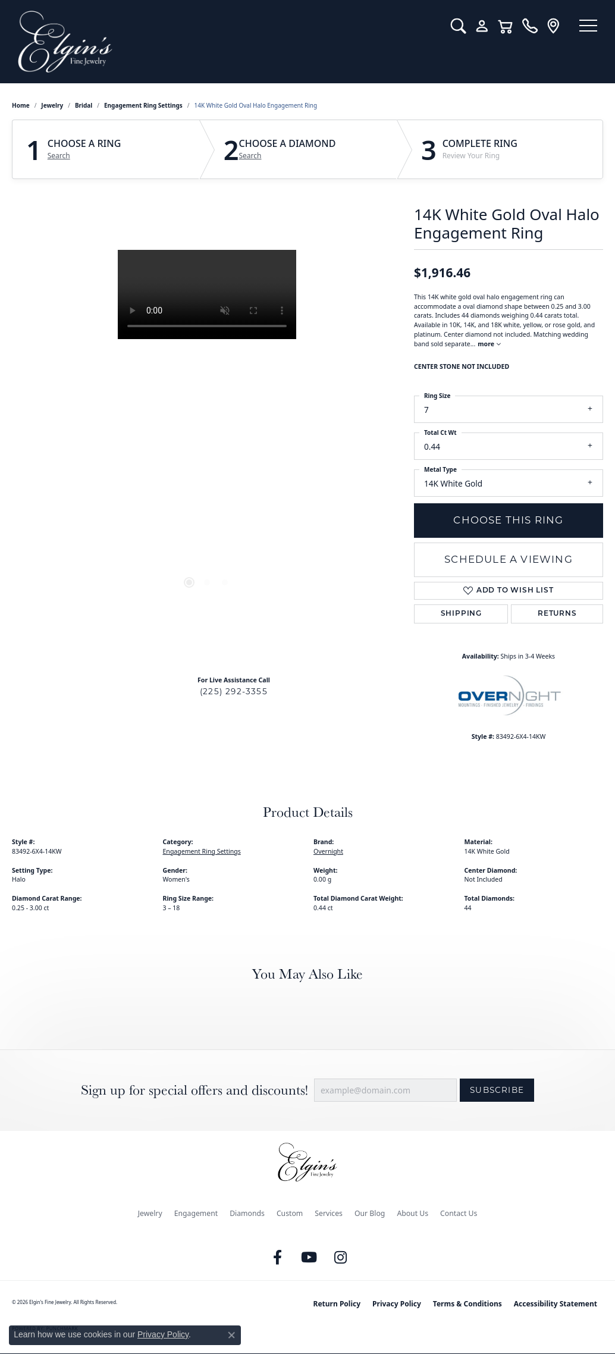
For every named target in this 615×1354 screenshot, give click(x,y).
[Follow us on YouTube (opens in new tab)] (309, 1258)
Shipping (461, 614)
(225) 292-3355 (234, 691)
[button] (452, 26)
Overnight (328, 851)
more (489, 344)
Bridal (83, 105)
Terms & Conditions (467, 1304)
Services (329, 1213)
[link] (524, 26)
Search (59, 156)
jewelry (52, 105)
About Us (412, 1213)
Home (21, 105)
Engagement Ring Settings (143, 105)
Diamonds (247, 1213)
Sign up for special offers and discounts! (194, 1090)
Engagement (196, 1213)
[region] (207, 428)
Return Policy (337, 1304)
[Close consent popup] (231, 1335)
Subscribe (497, 1090)
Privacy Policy (396, 1304)
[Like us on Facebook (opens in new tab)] (278, 1258)
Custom (290, 1213)
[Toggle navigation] (585, 27)
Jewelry (150, 1213)
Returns (557, 614)
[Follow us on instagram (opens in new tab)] (341, 1258)
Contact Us (458, 1213)
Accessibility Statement (555, 1304)
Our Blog (369, 1213)
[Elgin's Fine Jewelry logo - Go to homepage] (223, 41)
